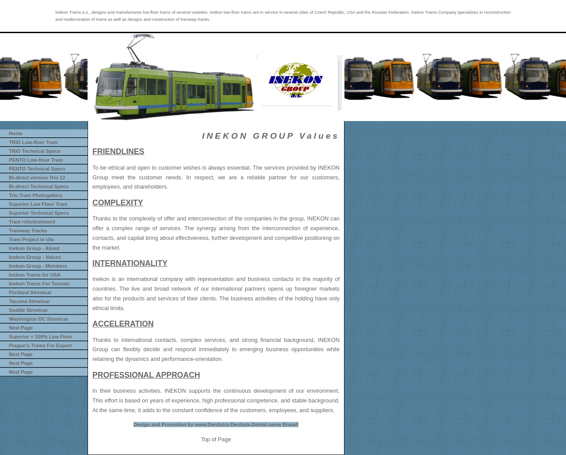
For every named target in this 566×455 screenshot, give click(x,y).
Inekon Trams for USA (35, 274)
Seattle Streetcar (28, 310)
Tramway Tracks (28, 230)
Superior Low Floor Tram (38, 204)
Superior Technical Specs (39, 213)
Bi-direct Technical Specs (39, 186)
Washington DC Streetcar (38, 319)
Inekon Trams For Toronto (39, 283)
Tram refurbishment (32, 221)
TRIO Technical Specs (35, 151)
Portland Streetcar (30, 292)
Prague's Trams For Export (40, 345)
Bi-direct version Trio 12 (37, 177)
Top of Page (216, 439)
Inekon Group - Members (38, 266)
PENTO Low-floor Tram (36, 160)
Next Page (21, 327)
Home (16, 133)
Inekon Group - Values (35, 257)
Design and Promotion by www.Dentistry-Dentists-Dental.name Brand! (216, 424)
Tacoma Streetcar (29, 301)
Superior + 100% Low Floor (41, 336)
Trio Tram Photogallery (35, 195)
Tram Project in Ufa (31, 239)
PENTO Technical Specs (37, 168)
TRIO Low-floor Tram (33, 142)
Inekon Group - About (34, 248)
